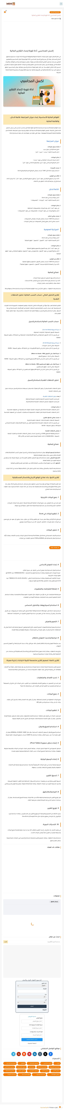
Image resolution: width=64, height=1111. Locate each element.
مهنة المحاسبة (26, 1074)
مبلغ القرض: (39, 1018)
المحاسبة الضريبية (55, 1067)
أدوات (58, 1063)
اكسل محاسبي (47, 1063)
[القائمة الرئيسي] (61, 4)
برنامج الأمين (56, 1070)
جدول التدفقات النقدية (49, 396)
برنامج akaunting (10, 1070)
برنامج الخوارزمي (33, 1070)
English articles (12, 1074)
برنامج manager (55, 1074)
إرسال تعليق (54, 901)
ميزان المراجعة (53, 141)
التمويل (23, 1063)
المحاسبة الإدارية (55, 12)
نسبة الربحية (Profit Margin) (51, 343)
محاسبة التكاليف (40, 1074)
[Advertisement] (32, 37)
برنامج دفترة (22, 1070)
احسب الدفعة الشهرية (32, 1039)
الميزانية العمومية (51, 230)
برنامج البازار (45, 1070)
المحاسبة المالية (42, 1067)
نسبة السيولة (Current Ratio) (51, 330)
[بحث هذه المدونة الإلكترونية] (34, 941)
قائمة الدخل (54, 190)
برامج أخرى (31, 1067)
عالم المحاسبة (45, 1107)
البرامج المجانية (34, 1063)
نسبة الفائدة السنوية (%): (36, 1025)
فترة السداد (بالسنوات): (36, 1032)
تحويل (32, 1006)
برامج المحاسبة (21, 1067)
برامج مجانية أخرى (9, 1067)
